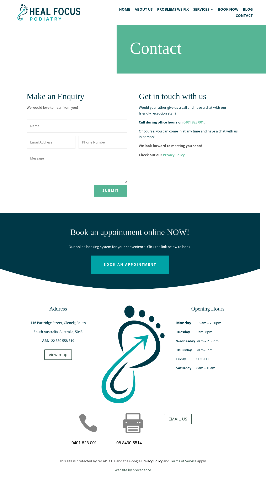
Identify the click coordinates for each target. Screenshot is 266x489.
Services (201, 10)
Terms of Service (183, 461)
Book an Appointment (129, 264)
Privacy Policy (174, 155)
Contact (244, 16)
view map (58, 354)
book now (228, 10)
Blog (248, 10)
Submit (110, 190)
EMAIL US (178, 419)
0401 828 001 (193, 122)
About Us (144, 10)
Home (124, 10)
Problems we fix (173, 10)
